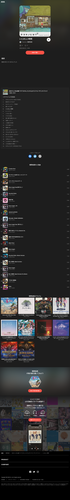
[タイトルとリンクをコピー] (40, 156)
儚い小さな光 (9, 106)
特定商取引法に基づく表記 (37, 479)
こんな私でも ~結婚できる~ (12, 141)
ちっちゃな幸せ (9, 136)
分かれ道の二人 (9, 125)
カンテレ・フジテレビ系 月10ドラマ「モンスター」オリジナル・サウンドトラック (61, 338)
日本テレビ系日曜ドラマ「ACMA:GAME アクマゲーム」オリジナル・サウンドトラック (26, 360)
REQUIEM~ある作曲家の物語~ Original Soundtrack (43, 338)
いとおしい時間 (46, 453)
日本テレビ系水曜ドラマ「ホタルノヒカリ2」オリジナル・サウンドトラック (28, 91)
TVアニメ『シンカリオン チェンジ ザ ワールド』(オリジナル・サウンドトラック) (26, 338)
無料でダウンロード (35, 420)
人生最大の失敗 (9, 123)
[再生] (49, 40)
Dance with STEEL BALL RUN (9, 315)
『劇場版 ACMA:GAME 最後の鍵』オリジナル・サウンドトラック (9, 360)
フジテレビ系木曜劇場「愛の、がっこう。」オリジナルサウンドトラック (9, 338)
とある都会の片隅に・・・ (11, 143)
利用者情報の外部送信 (24, 479)
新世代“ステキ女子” (10, 102)
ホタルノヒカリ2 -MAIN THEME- (13, 99)
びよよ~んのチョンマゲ (11, 129)
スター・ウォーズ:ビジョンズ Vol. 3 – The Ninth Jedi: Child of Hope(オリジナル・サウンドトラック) (61, 316)
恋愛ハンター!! (9, 120)
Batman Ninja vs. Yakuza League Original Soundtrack (43, 316)
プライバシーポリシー (12, 479)
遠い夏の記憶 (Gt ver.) (11, 118)
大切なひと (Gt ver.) (10, 139)
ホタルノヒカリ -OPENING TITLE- (14, 146)
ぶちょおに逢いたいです (11, 132)
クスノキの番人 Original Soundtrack (26, 315)
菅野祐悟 (29, 42)
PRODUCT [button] (4, 459)
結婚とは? (8, 127)
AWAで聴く (35, 52)
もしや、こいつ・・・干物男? (12, 104)
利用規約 (3, 479)
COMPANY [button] (5, 464)
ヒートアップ (8, 111)
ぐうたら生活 (9, 116)
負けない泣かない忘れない (12, 134)
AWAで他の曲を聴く (35, 390)
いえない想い (9, 113)
